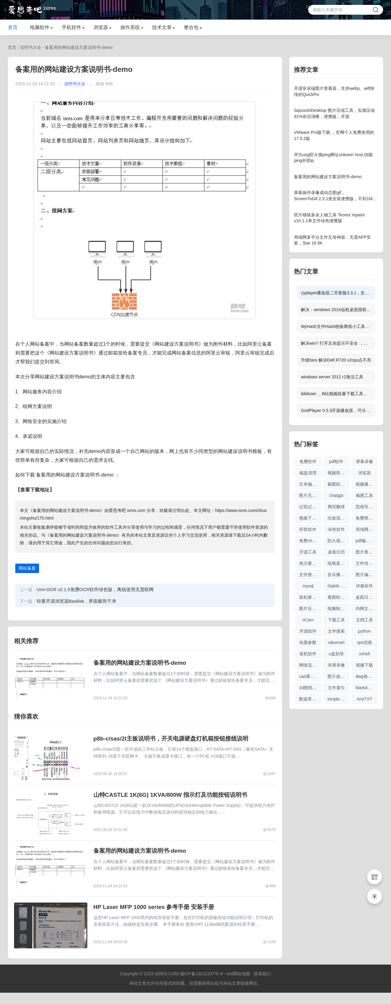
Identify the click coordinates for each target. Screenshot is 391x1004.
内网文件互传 (366, 608)
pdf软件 (336, 461)
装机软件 (307, 653)
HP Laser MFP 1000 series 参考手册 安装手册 (157, 916)
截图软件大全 (338, 484)
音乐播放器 (338, 574)
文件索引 (336, 687)
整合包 (191, 27)
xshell (364, 653)
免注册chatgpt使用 (310, 563)
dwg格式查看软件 (366, 676)
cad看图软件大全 (310, 676)
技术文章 (162, 27)
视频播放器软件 (366, 484)
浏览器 (100, 27)
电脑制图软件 (338, 608)
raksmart (336, 642)
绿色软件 (336, 529)
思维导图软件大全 (366, 506)
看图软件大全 (338, 597)
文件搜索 (336, 631)
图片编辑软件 (366, 574)
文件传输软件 (366, 563)
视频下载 (364, 665)
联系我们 (262, 985)
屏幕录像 (364, 461)
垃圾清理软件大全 (338, 518)
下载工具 (336, 619)
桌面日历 (336, 552)
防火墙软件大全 (338, 540)
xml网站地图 (238, 985)
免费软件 (307, 461)
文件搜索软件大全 (310, 574)
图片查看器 (366, 552)
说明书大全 (30, 47)
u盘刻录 (336, 653)
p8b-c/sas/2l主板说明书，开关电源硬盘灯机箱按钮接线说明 (175, 740)
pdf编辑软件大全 (366, 540)
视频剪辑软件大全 (338, 472)
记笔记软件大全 (310, 506)
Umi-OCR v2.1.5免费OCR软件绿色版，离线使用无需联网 (95, 589)
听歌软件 (307, 529)
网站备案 (27, 568)
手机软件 (71, 27)
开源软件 (307, 631)
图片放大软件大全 (338, 676)
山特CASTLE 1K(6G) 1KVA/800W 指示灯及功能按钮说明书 (174, 799)
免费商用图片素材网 (366, 518)
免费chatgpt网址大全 (310, 540)
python (364, 631)
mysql (308, 585)
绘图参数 (307, 642)
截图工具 (364, 495)
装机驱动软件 (310, 597)
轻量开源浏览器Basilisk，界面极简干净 (76, 601)
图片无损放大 (310, 495)
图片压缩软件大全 (310, 608)
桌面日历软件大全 (366, 597)
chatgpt (336, 495)
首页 (13, 27)
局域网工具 (366, 529)
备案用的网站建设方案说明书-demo (79, 47)
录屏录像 (336, 665)
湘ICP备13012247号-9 (201, 985)
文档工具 (364, 619)
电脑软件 (39, 27)
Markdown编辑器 (366, 687)
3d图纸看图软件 (310, 687)
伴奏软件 (364, 585)
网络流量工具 (310, 665)
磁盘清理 (307, 472)
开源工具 (307, 552)
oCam (308, 619)
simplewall (337, 699)
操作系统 (130, 27)
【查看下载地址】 (34, 489)
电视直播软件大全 (338, 563)
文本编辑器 (309, 484)
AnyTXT (364, 699)
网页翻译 (336, 506)
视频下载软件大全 (310, 518)
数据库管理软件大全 (310, 699)
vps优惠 (364, 642)
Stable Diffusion (338, 585)
